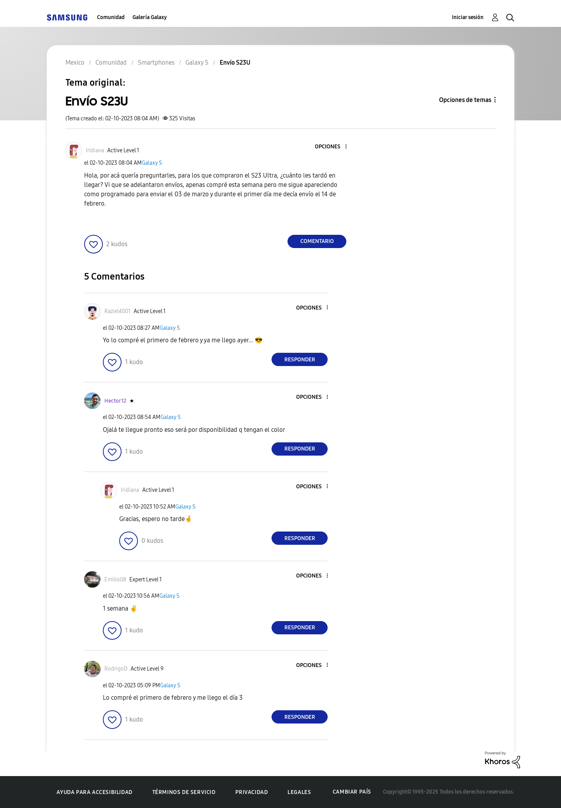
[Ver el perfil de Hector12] (115, 401)
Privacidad (251, 792)
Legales (299, 792)
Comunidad (111, 17)
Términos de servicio (184, 792)
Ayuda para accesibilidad (94, 792)
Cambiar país (352, 792)
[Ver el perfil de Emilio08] (115, 579)
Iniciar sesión (467, 17)
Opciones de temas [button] (465, 100)
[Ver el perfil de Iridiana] (95, 150)
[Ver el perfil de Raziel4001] (117, 311)
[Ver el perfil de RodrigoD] (115, 668)
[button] (333, 147)
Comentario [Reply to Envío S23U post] (317, 241)
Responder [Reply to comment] (299, 359)
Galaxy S (152, 163)
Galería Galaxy (149, 17)
